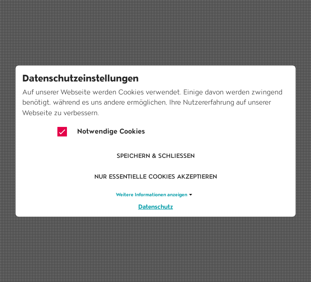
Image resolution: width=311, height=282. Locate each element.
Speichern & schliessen (156, 155)
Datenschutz (155, 206)
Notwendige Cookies (101, 131)
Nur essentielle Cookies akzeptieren (155, 177)
